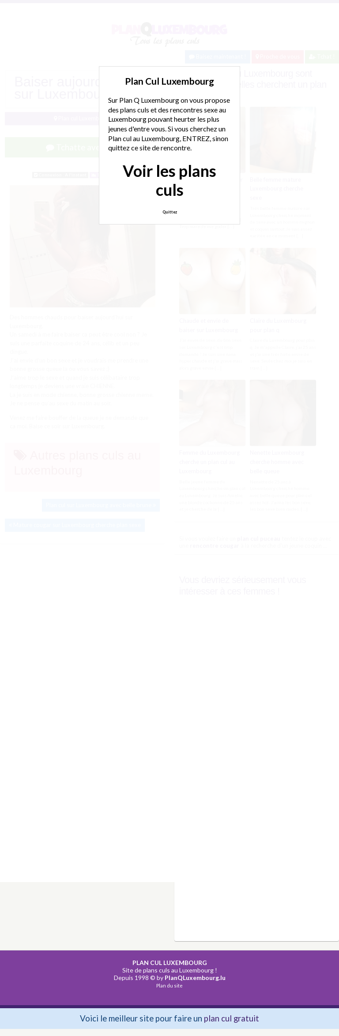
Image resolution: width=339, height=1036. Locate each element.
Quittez (169, 211)
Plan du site (169, 985)
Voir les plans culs (169, 180)
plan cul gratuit (231, 1018)
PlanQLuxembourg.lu (195, 977)
